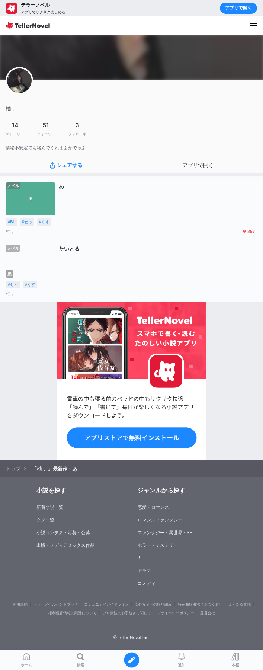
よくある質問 (239, 604)
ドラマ (144, 570)
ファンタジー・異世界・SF (165, 532)
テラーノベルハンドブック (55, 604)
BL (140, 558)
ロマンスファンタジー (160, 520)
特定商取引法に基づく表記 (200, 604)
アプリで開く (238, 7)
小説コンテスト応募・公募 (63, 532)
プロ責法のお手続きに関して (127, 613)
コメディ (146, 583)
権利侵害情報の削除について (72, 613)
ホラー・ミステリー (158, 545)
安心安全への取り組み (153, 604)
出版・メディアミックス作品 (65, 545)
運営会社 (207, 613)
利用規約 (20, 604)
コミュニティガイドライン (106, 604)
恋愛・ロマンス (153, 507)
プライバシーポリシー (175, 613)
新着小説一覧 (49, 507)
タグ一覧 (45, 520)
